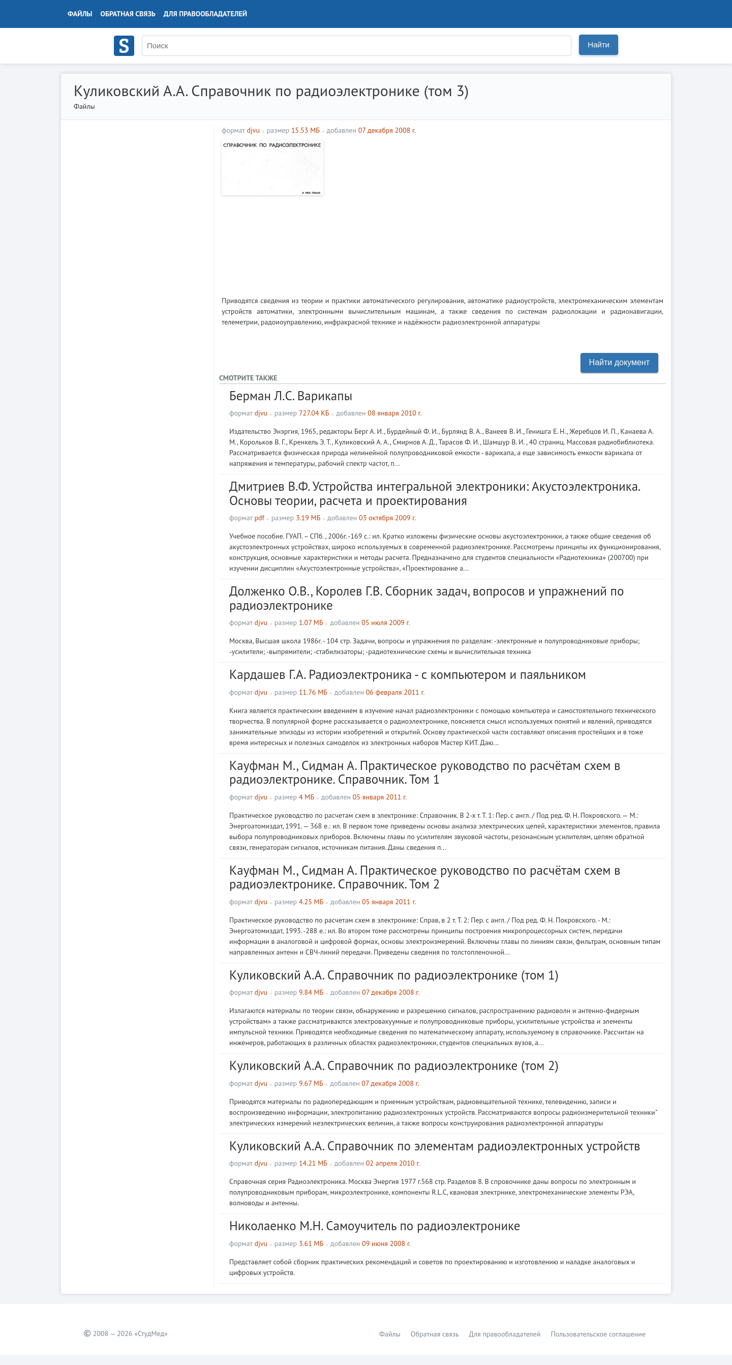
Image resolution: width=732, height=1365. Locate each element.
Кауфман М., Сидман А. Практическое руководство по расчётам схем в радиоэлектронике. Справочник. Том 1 (425, 772)
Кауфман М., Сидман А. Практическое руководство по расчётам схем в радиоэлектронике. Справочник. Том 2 (425, 877)
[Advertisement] (496, 211)
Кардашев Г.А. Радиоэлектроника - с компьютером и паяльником (407, 674)
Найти (598, 44)
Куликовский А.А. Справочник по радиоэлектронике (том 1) (394, 975)
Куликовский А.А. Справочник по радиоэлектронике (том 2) (394, 1065)
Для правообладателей (205, 13)
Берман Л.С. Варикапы (290, 396)
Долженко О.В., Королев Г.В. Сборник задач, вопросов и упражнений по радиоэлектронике (426, 598)
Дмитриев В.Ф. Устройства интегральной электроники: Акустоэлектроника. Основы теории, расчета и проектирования (434, 493)
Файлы (80, 13)
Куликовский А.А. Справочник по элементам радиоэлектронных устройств (434, 1146)
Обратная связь (128, 13)
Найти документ (619, 362)
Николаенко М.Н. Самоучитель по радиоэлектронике (374, 1226)
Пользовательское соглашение (598, 1334)
